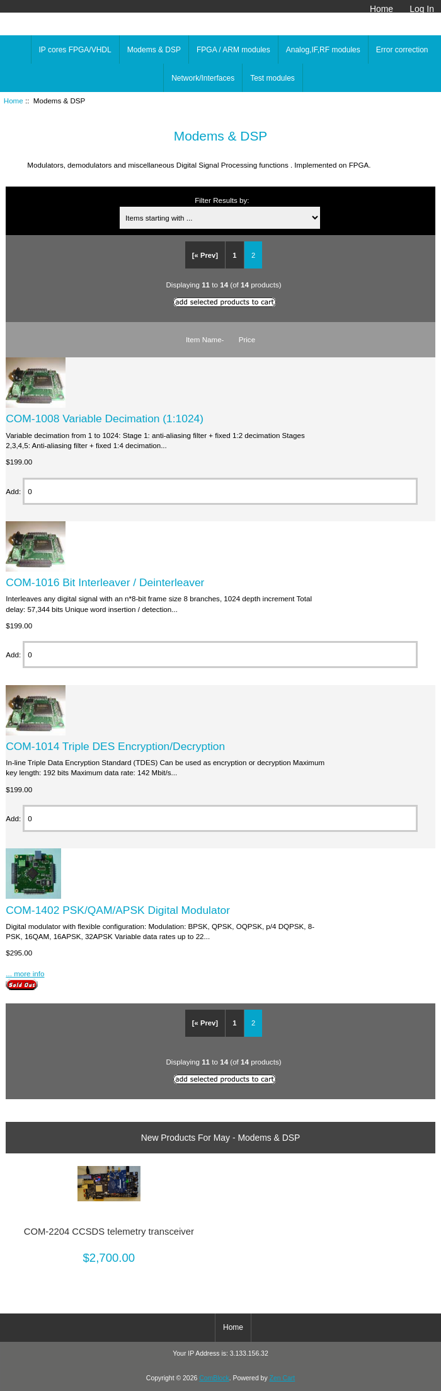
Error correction (402, 49)
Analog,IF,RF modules (323, 49)
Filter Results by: (222, 200)
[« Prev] (205, 255)
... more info (25, 973)
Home (381, 9)
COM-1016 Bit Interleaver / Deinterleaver (105, 582)
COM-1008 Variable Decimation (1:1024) (104, 418)
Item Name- (205, 339)
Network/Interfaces (202, 78)
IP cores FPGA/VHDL (75, 49)
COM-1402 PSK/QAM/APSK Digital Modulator (118, 910)
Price (247, 339)
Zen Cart (282, 1378)
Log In (422, 9)
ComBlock (214, 1378)
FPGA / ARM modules (233, 49)
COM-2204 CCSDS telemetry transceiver (109, 1232)
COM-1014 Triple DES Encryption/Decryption (115, 746)
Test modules (272, 78)
